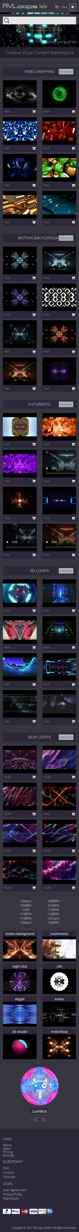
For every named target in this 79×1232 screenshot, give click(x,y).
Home (7, 1145)
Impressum (11, 1198)
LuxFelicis (39, 1111)
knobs (59, 999)
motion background (19, 934)
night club (19, 966)
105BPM (25, 905)
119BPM (25, 918)
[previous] (35, 1119)
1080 (25, 910)
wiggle (20, 999)
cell (59, 966)
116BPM (25, 914)
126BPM (53, 923)
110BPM (53, 910)
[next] (44, 1119)
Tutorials (9, 1176)
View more (66, 71)
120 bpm (53, 918)
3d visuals (19, 1032)
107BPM (53, 905)
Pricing (8, 1152)
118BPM (53, 914)
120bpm (25, 923)
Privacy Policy (12, 1194)
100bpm (25, 901)
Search (39, 19)
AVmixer (9, 1155)
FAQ (6, 1168)
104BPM (53, 901)
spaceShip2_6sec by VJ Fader (60, 42)
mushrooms (59, 934)
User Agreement (14, 1190)
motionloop (59, 1032)
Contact (8, 1172)
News (7, 1148)
